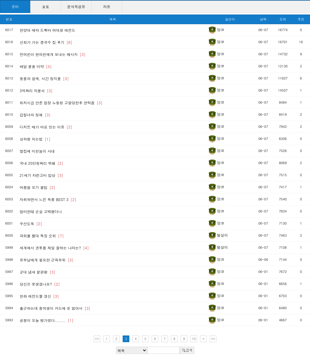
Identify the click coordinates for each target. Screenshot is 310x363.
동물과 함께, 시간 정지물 (44, 78)
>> (213, 338)
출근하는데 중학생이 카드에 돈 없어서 (55, 308)
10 (194, 338)
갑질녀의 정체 (35, 114)
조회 (282, 19)
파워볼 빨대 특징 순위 (42, 235)
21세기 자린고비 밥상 (41, 175)
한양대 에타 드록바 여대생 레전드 (47, 30)
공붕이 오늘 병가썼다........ (46, 320)
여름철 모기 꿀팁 (37, 187)
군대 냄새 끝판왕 (37, 271)
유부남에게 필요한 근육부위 (46, 259)
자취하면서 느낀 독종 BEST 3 (48, 199)
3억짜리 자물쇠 (36, 90)
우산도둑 (31, 223)
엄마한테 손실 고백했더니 (41, 211)
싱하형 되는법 (35, 138)
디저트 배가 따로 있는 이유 (46, 126)
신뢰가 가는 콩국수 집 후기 (46, 42)
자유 (106, 6)
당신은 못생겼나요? (40, 284)
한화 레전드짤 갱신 (39, 296)
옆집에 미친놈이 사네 (37, 151)
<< (97, 338)
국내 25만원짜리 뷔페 (41, 163)
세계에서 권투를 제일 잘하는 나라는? (54, 247)
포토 (45, 6)
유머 (15, 6)
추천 (301, 19)
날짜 (263, 19)
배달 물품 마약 (36, 66)
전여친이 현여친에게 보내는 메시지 (53, 54)
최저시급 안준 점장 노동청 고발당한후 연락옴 (61, 102)
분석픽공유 (76, 6)
